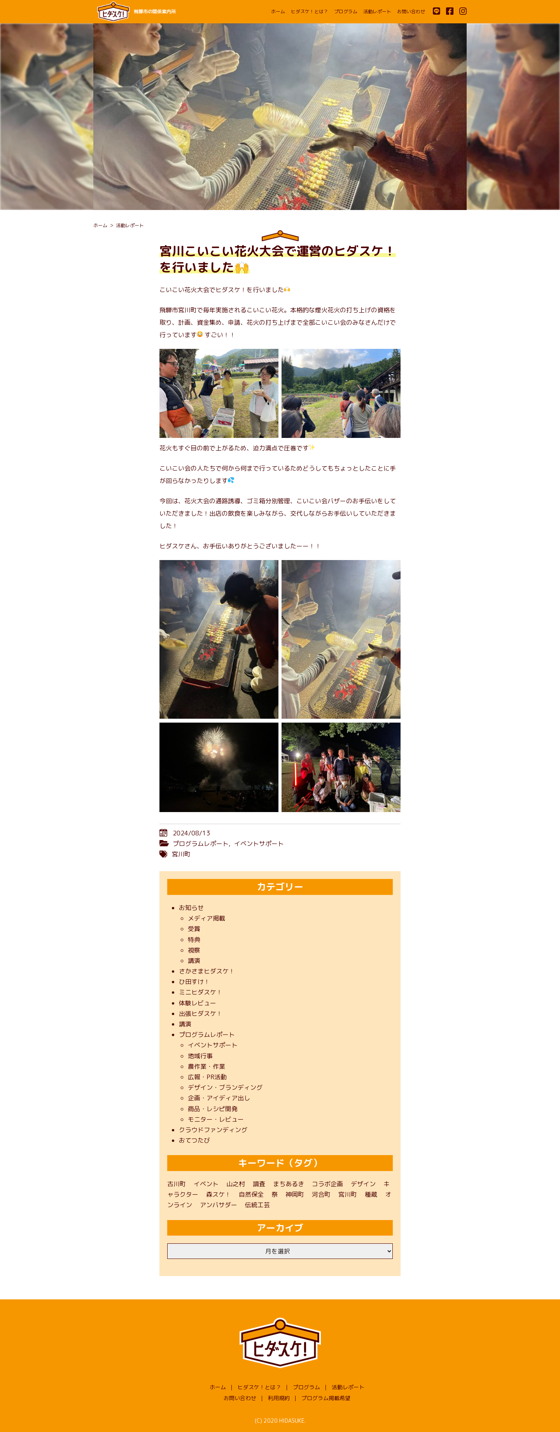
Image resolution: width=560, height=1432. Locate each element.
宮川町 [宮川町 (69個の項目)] (347, 1194)
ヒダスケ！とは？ (309, 11)
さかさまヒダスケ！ (207, 971)
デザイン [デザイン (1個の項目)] (363, 1184)
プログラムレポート (201, 843)
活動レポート (377, 11)
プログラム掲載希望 (325, 1398)
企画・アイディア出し (219, 1098)
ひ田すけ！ (194, 981)
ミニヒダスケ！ (200, 992)
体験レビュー (197, 1003)
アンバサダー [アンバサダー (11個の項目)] (218, 1205)
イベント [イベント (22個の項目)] (206, 1184)
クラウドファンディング (213, 1130)
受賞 (194, 928)
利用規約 (279, 1398)
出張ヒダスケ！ (200, 1013)
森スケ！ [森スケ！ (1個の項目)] (218, 1194)
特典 (194, 939)
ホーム (278, 11)
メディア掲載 (206, 918)
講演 (194, 960)
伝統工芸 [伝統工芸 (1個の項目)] (257, 1205)
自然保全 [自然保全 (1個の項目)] (251, 1194)
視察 (194, 950)
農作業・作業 (206, 1066)
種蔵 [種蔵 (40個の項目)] (371, 1194)
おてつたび (194, 1140)
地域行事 (200, 1056)
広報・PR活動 (207, 1077)
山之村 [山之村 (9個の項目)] (235, 1184)
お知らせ (191, 907)
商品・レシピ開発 (213, 1109)
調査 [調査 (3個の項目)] (259, 1184)
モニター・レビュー (216, 1119)
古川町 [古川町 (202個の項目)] (176, 1184)
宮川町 (181, 854)
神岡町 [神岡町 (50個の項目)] (294, 1194)
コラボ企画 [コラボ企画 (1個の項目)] (327, 1184)
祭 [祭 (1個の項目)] (274, 1194)
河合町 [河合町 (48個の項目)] (321, 1194)
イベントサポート (259, 843)
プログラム (345, 11)
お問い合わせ (411, 11)
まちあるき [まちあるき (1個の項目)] (288, 1184)
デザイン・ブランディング (225, 1087)
